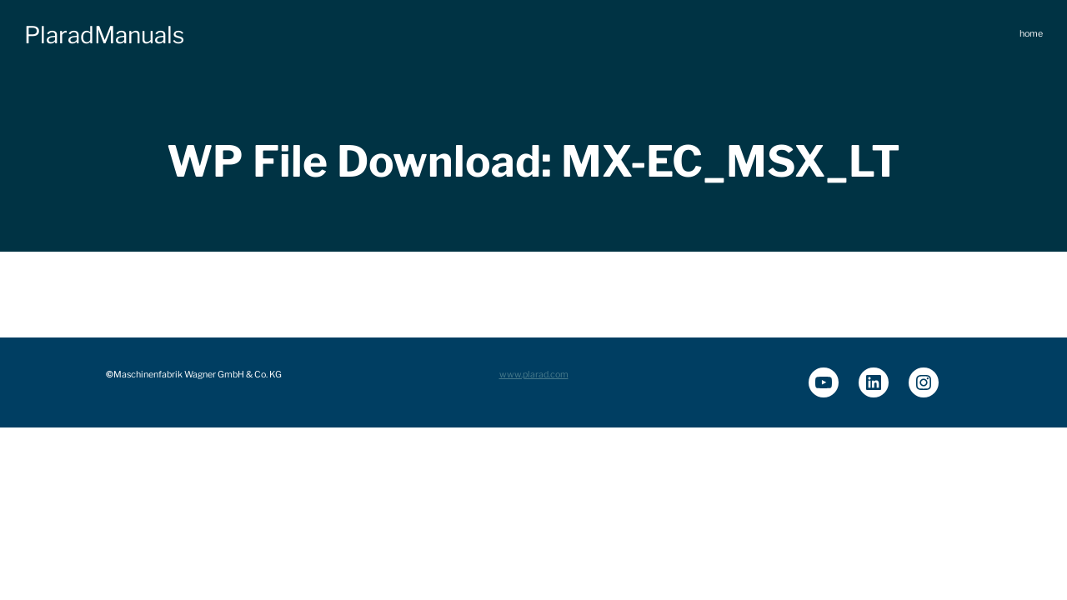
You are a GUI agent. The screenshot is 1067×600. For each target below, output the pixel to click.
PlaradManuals (104, 35)
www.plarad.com (534, 374)
